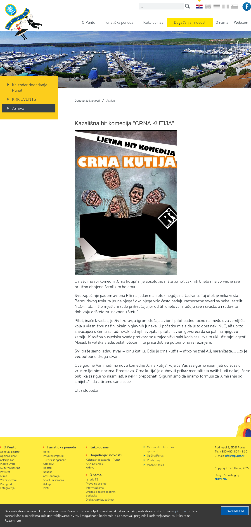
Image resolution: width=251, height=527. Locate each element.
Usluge (47, 484)
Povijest (5, 471)
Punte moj (153, 460)
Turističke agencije (54, 460)
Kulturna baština (10, 467)
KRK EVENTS (24, 99)
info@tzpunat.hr (234, 455)
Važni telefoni (8, 480)
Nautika (47, 471)
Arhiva (18, 108)
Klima (3, 476)
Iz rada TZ (92, 479)
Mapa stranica (155, 464)
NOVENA (221, 479)
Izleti (46, 488)
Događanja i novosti (190, 22)
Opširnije (179, 511)
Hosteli (47, 467)
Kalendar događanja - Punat (31, 87)
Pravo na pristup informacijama (96, 485)
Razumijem (234, 510)
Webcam (241, 22)
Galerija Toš (7, 460)
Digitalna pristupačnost (100, 499)
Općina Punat (8, 455)
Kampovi (48, 463)
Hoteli (46, 451)
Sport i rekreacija (53, 480)
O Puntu (88, 22)
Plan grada (6, 484)
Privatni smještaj (53, 455)
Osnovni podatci (10, 451)
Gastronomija (51, 476)
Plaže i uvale (7, 463)
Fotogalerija (7, 488)
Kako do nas (153, 22)
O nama (221, 22)
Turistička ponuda (118, 22)
